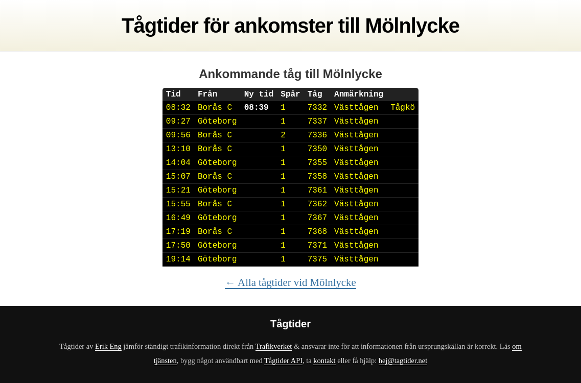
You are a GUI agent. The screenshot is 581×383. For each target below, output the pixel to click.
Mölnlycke (412, 25)
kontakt (324, 360)
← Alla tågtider (290, 282)
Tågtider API (283, 360)
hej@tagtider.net (403, 360)
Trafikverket (273, 346)
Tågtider (160, 25)
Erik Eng (108, 346)
